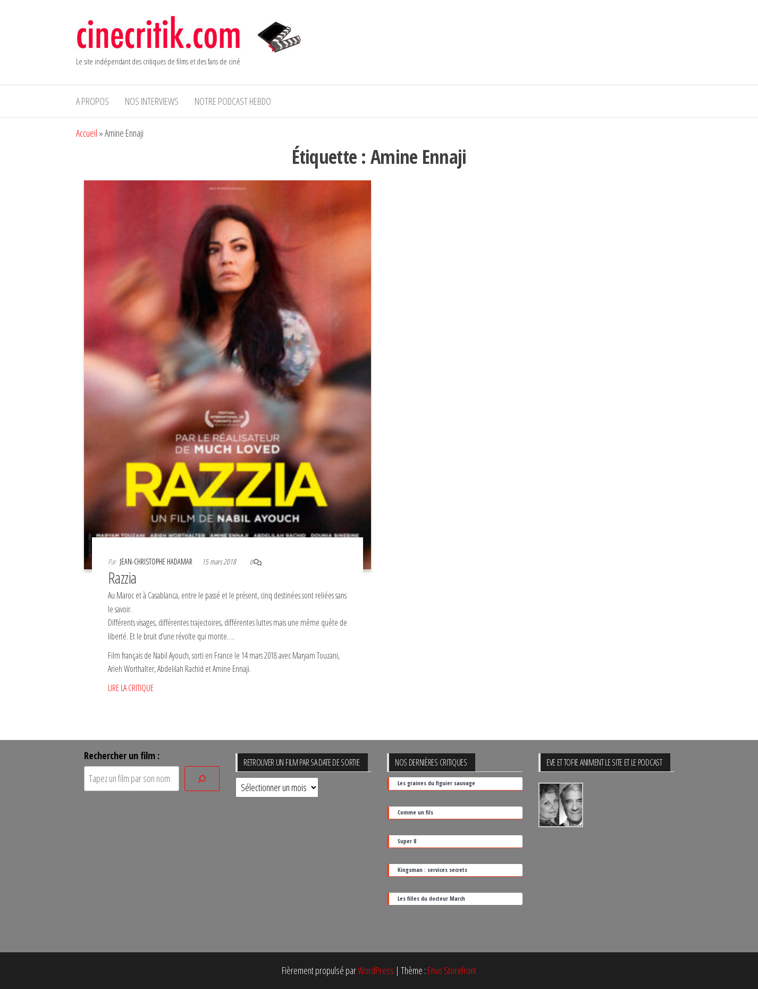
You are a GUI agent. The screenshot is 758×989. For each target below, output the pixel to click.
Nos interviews (152, 101)
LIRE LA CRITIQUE (131, 688)
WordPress (376, 970)
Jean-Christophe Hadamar (157, 561)
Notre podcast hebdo (233, 101)
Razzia (122, 577)
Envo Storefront (451, 970)
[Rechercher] (202, 778)
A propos (92, 101)
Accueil (86, 133)
